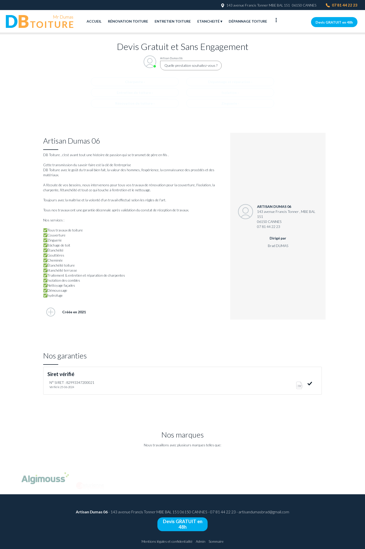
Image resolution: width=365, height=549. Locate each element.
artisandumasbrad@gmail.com (263, 512)
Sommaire (216, 541)
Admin (200, 541)
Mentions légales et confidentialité (167, 541)
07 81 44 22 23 (223, 512)
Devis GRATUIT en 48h (334, 22)
